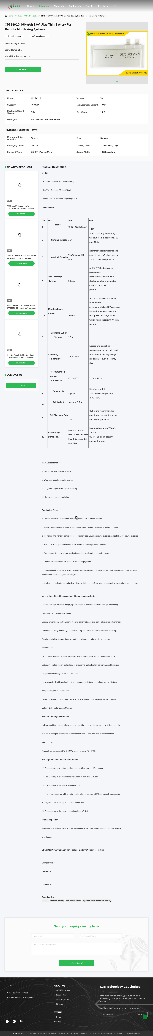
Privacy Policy (18, 1033)
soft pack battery (73, 901)
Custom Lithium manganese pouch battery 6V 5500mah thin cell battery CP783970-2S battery (21, 258)
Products (44, 6)
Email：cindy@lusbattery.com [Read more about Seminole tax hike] (20, 997)
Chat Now (22, 69)
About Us (59, 6)
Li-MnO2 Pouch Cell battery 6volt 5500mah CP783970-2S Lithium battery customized (20, 357)
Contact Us (75, 6)
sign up (140, 1014)
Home (30, 6)
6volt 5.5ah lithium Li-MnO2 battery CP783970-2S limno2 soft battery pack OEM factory (21, 308)
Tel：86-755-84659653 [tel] (17, 993)
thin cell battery (57, 901)
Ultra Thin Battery (31, 16)
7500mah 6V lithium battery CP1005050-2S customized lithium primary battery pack (21, 208)
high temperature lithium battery (97, 901)
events (89, 6)
